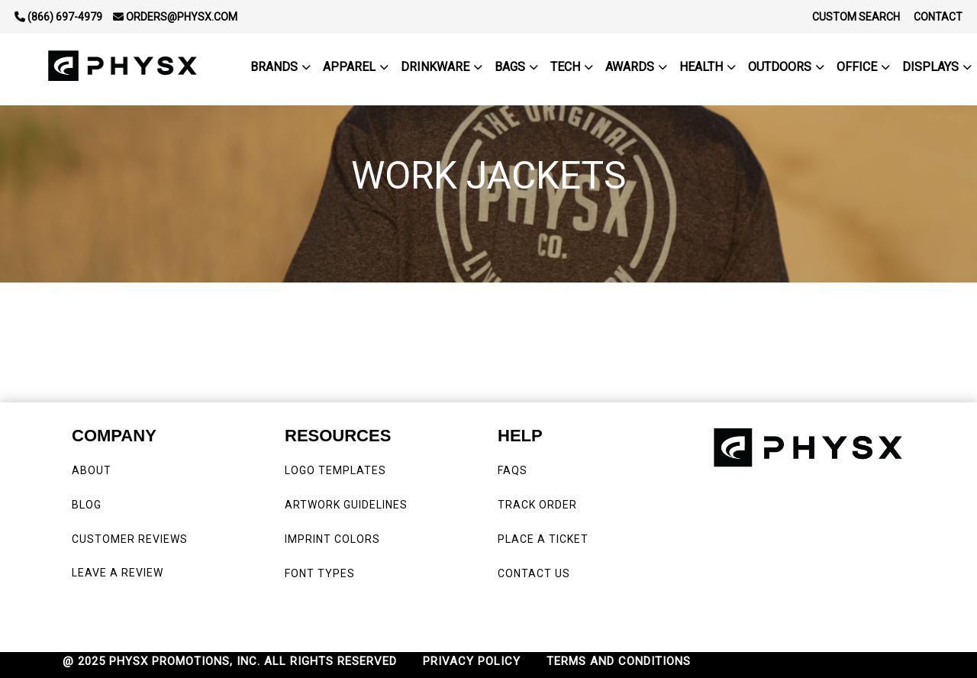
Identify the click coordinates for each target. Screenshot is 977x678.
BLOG (87, 505)
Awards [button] (629, 67)
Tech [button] (565, 67)
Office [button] (857, 67)
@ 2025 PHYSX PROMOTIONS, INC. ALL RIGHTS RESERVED (230, 661)
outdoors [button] (779, 67)
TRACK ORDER (537, 505)
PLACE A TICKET (543, 539)
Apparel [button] (349, 67)
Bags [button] (510, 67)
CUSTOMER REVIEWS (131, 539)
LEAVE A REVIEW (120, 573)
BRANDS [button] (274, 67)
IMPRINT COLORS (332, 539)
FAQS (514, 470)
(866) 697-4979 (58, 17)
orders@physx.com (175, 17)
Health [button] (701, 67)
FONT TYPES (320, 573)
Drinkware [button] (435, 67)
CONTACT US (534, 573)
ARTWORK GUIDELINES (346, 505)
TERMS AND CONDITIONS (619, 661)
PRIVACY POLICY (472, 661)
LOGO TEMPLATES (335, 470)
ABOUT (91, 470)
